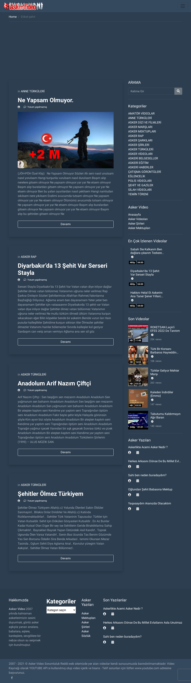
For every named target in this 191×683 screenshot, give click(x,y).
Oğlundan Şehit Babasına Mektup (150, 489)
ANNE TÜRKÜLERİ (33, 91)
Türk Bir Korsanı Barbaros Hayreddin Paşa (163, 352)
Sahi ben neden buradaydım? (147, 475)
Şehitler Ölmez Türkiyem (50, 493)
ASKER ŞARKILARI (140, 140)
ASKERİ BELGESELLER (143, 158)
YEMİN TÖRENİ (138, 194)
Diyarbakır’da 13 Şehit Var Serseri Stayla (144, 272)
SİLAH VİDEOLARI (140, 189)
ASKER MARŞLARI (140, 127)
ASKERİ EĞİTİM (138, 163)
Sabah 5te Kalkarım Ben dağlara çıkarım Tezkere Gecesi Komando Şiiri (146, 253)
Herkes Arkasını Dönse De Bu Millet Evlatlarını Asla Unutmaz (142, 622)
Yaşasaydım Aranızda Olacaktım (149, 503)
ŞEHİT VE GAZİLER (140, 185)
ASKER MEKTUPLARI (142, 131)
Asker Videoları (138, 219)
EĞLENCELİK (136, 176)
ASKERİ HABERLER (140, 167)
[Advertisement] (95, 52)
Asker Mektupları (139, 228)
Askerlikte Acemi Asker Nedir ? (148, 447)
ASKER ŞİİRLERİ (138, 145)
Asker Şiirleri (136, 223)
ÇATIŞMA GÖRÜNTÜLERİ (144, 172)
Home (13, 16)
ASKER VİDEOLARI (140, 154)
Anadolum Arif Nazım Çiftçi (54, 383)
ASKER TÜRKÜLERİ (33, 374)
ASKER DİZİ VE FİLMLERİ (144, 122)
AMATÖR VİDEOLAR (141, 113)
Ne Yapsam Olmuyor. (45, 100)
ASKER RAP (28, 257)
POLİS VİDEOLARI (140, 181)
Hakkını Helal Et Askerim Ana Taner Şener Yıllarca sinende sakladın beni (146, 296)
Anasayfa (134, 214)
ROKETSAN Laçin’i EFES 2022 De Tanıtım (165, 329)
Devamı (66, 224)
